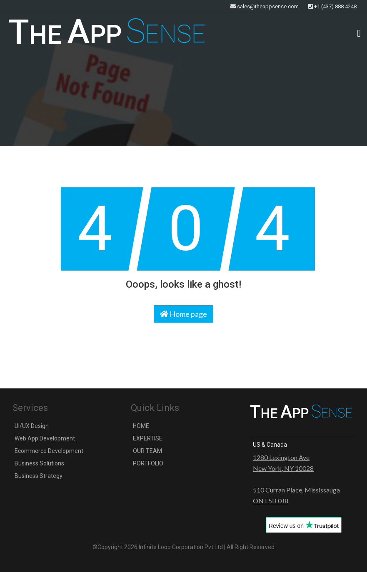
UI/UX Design (32, 426)
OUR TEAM (147, 451)
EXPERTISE (147, 438)
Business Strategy (38, 476)
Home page (183, 313)
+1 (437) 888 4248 (332, 6)
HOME (141, 426)
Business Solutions (39, 463)
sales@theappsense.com (264, 6)
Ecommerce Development (49, 451)
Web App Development (45, 438)
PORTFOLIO (148, 463)
